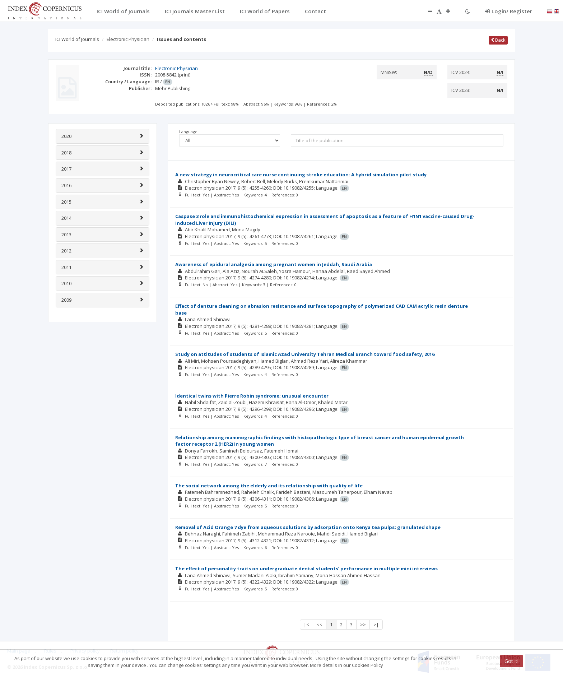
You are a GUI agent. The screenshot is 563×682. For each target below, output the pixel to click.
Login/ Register (508, 11)
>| (376, 624)
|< (306, 624)
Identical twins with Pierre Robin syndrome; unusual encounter (252, 396)
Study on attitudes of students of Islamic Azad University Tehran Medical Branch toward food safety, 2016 (304, 354)
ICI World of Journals (77, 39)
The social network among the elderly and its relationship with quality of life (269, 485)
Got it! (511, 661)
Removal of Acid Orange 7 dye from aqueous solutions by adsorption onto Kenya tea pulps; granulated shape (308, 527)
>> (363, 624)
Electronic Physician (128, 39)
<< (319, 624)
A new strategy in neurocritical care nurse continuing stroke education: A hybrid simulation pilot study (301, 174)
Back (498, 40)
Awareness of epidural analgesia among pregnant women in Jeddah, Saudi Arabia (273, 264)
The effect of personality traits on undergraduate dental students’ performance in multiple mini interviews (306, 568)
